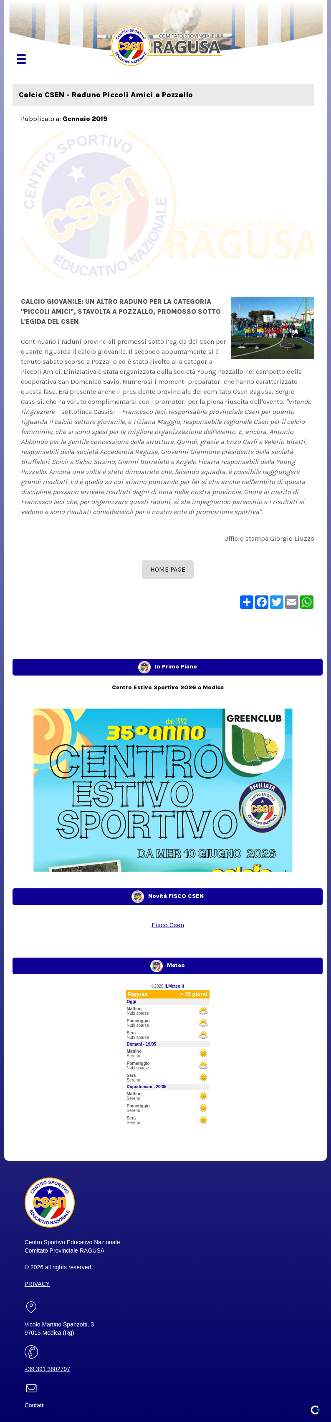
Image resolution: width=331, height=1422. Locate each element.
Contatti (35, 1405)
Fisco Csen (168, 925)
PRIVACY (37, 1284)
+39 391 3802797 (47, 1369)
